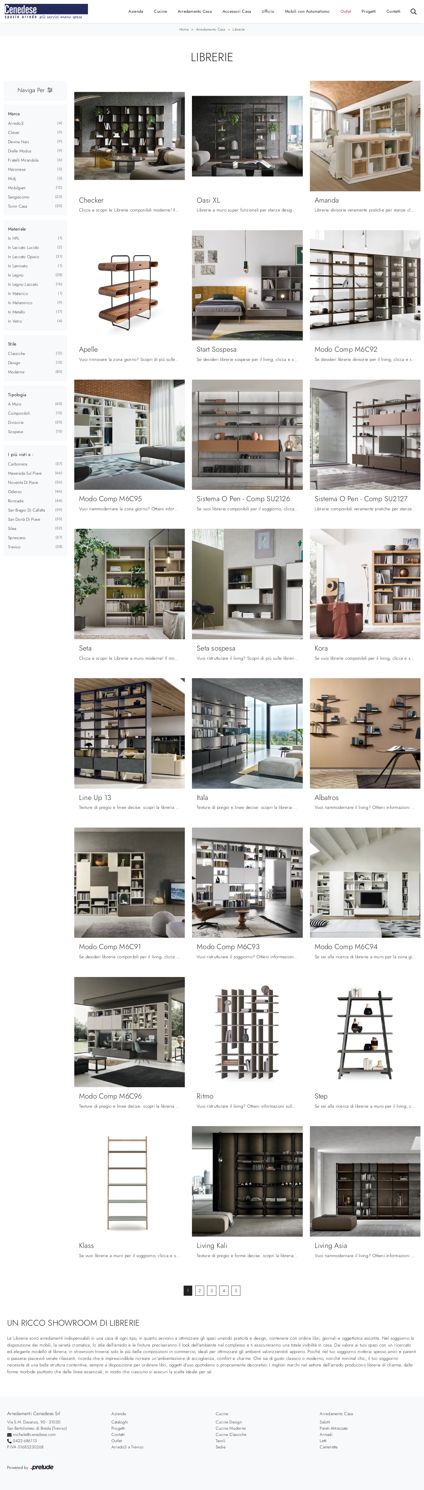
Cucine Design (229, 1422)
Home (184, 29)
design (14, 363)
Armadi (326, 1434)
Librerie (239, 29)
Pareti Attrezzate (334, 1428)
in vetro (15, 321)
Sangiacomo (19, 197)
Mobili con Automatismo (307, 11)
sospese (15, 432)
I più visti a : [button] (21, 454)
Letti (323, 1441)
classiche (16, 353)
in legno (15, 275)
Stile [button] (12, 344)
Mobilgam (17, 188)
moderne (16, 372)
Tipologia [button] (17, 395)
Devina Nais (18, 142)
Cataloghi (119, 1422)
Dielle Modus (19, 151)
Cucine (160, 11)
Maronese (17, 169)
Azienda (136, 11)
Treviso (14, 547)
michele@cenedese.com (34, 1434)
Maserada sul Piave (25, 473)
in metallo (16, 312)
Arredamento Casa (195, 11)
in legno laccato (23, 284)
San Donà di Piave (24, 519)
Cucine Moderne (231, 1428)
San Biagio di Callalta (26, 510)
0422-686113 (25, 1441)
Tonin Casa (17, 206)
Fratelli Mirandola (23, 160)
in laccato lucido (23, 247)
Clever (14, 132)
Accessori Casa (237, 11)
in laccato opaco (23, 257)
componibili (19, 413)
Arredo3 (15, 123)
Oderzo (15, 492)
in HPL (14, 238)
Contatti (394, 11)
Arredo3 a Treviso (127, 1447)
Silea (12, 528)
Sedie (221, 1447)
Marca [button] (14, 114)
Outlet (346, 11)
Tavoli (221, 1441)
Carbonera (17, 464)
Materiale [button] (17, 229)
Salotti (325, 1422)
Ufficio (268, 11)
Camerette (329, 1447)
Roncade (15, 501)
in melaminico (20, 303)
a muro (15, 404)
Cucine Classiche (231, 1434)
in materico (18, 293)
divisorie (15, 422)
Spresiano (17, 538)
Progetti (369, 11)
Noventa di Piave (23, 482)
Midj (12, 178)
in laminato (18, 266)
